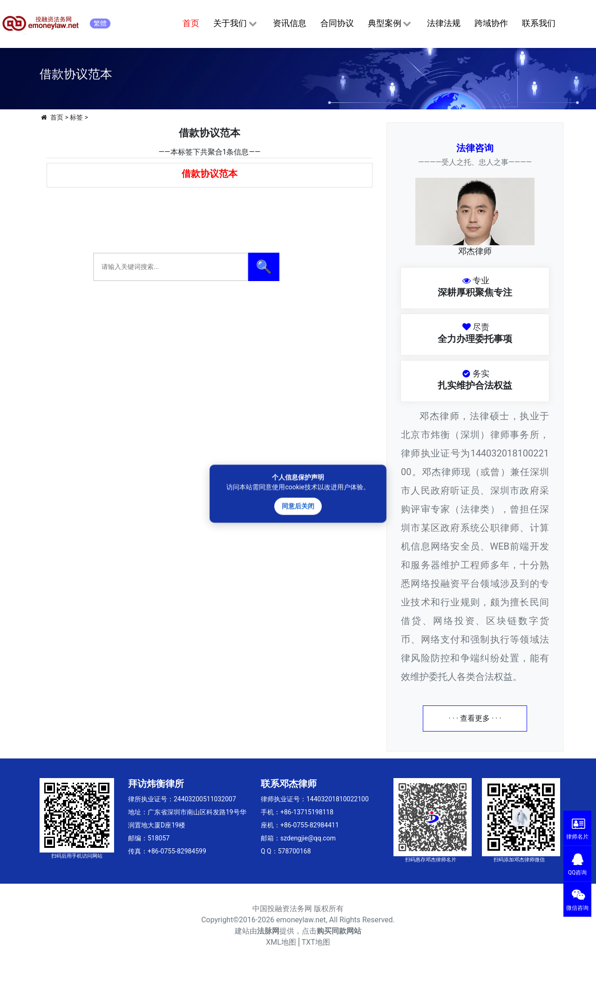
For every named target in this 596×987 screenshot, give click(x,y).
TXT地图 (316, 942)
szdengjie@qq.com (308, 838)
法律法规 (444, 23)
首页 (191, 23)
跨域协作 (491, 23)
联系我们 (538, 23)
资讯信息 (289, 23)
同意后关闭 (298, 506)
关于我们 (235, 23)
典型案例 (390, 23)
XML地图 (281, 942)
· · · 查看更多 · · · (475, 718)
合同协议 (337, 23)
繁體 (100, 23)
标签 (76, 117)
